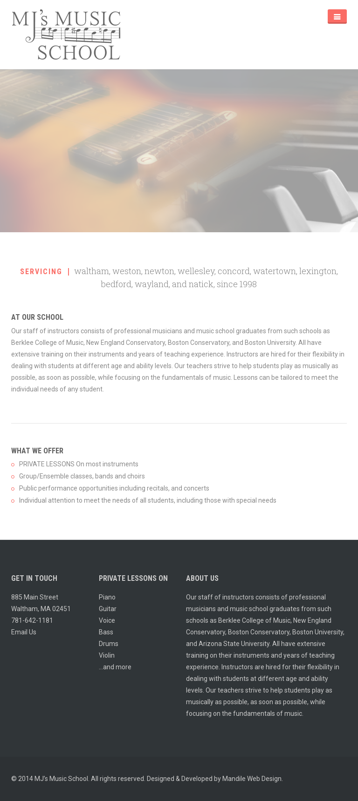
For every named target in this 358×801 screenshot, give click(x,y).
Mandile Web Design (252, 778)
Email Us (23, 632)
